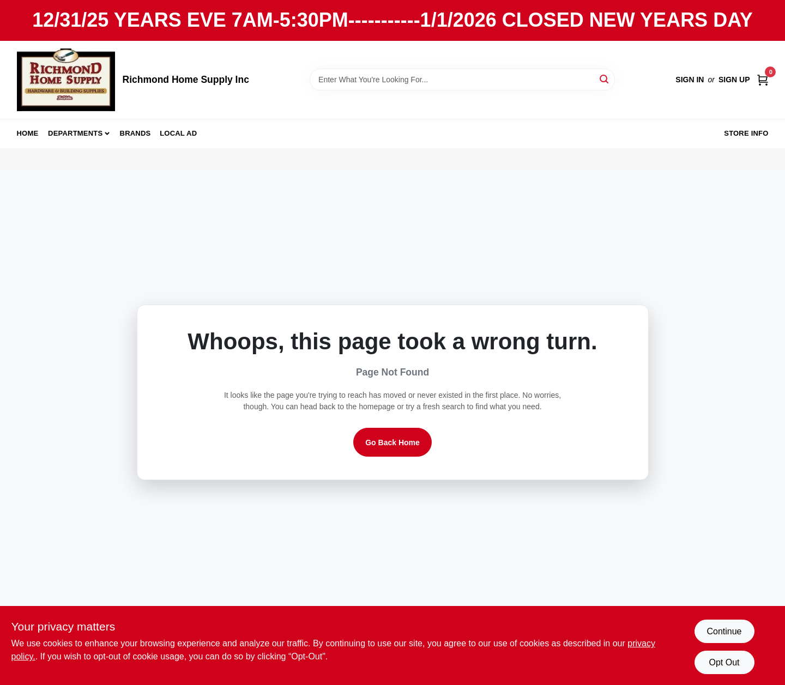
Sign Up (734, 79)
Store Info (746, 133)
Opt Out (724, 662)
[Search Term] (462, 79)
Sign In (689, 79)
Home (28, 133)
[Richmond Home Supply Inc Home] (66, 80)
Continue (723, 631)
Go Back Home (392, 442)
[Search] (605, 79)
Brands (135, 133)
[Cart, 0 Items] (762, 80)
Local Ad (178, 133)
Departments (75, 133)
